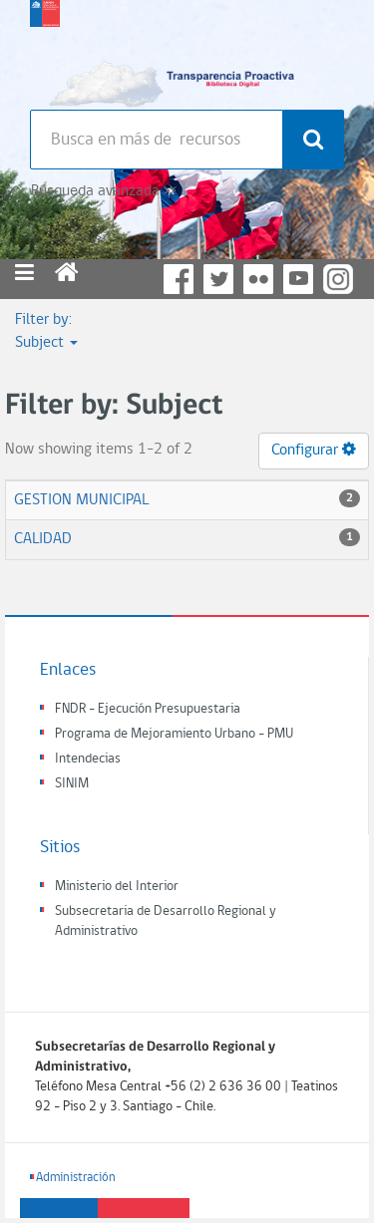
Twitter (218, 279)
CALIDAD (43, 539)
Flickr (258, 279)
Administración (76, 1177)
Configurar (313, 450)
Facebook (178, 279)
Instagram (338, 279)
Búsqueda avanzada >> (103, 191)
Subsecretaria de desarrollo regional (45, 50)
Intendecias (88, 759)
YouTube (298, 279)
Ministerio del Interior (117, 886)
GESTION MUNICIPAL (81, 500)
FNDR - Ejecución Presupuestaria (147, 709)
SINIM (72, 783)
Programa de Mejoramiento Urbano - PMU (174, 734)
